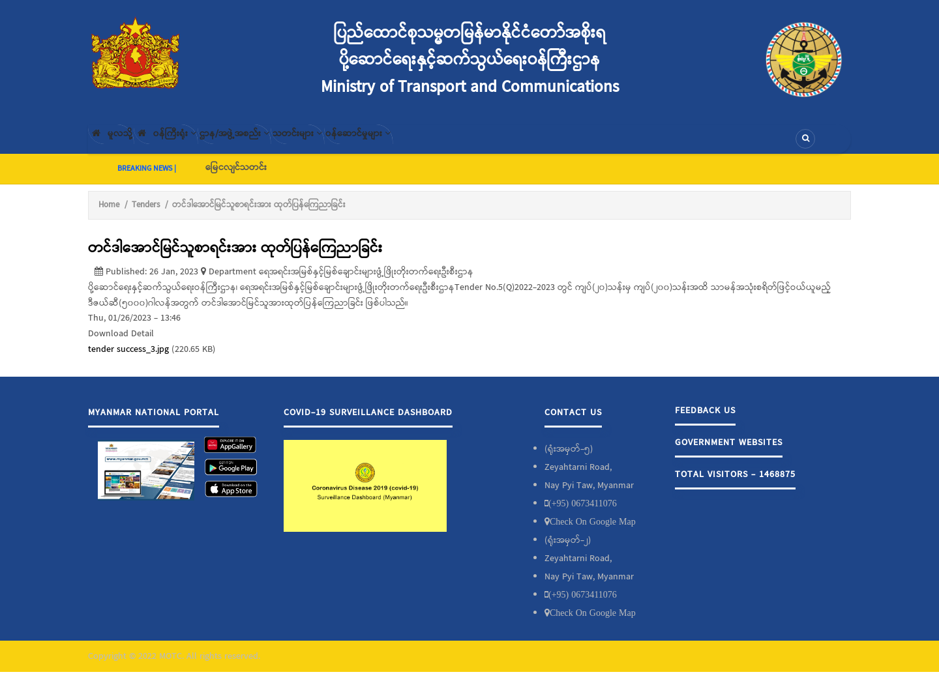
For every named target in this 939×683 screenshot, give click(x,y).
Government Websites (728, 453)
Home (108, 215)
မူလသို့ (120, 144)
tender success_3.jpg (128, 360)
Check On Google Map (593, 532)
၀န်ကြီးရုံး (192, 144)
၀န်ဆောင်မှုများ (444, 144)
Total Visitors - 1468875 (735, 485)
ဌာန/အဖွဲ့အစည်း (281, 144)
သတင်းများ (364, 144)
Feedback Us (705, 421)
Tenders (146, 215)
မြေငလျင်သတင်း (236, 178)
